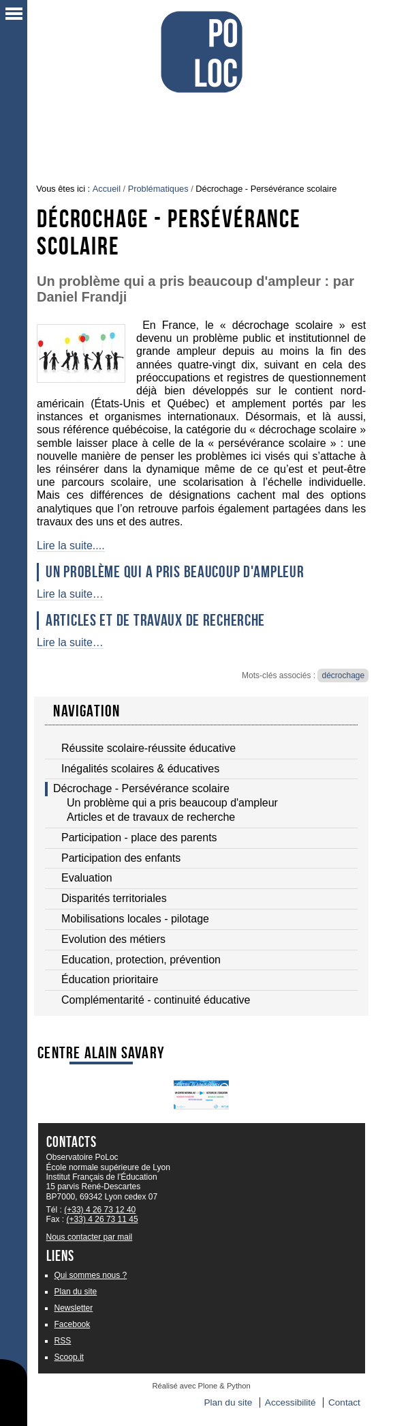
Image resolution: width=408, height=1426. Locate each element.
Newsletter (73, 1308)
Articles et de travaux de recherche (155, 620)
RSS (63, 1340)
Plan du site (75, 1291)
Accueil (107, 189)
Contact (344, 1402)
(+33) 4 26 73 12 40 (100, 1209)
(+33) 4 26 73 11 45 (102, 1219)
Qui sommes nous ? (90, 1275)
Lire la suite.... (71, 545)
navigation (86, 711)
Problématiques (158, 189)
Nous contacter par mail (89, 1237)
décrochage (342, 675)
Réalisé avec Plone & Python (201, 1386)
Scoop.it (69, 1357)
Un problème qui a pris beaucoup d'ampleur (175, 572)
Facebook (72, 1324)
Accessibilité (290, 1402)
